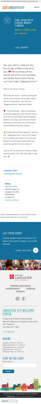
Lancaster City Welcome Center (18, 312)
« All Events (21, 48)
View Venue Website (12, 200)
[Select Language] (10, 401)
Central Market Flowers (10, 170)
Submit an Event (23, 250)
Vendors (30, 289)
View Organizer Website (12, 174)
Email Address (8, 362)
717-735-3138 (8, 332)
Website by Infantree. (25, 396)
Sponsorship (13, 289)
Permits (20, 292)
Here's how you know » (32, 1)
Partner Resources (20, 286)
